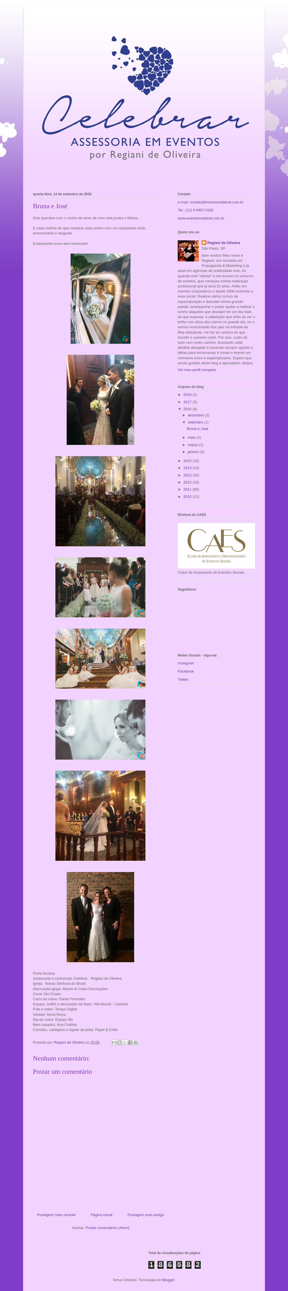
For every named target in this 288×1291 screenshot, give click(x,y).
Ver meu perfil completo (197, 370)
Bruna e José (197, 429)
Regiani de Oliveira (223, 243)
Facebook (186, 671)
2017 (188, 402)
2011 (188, 489)
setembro (196, 422)
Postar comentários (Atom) (107, 1228)
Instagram (186, 663)
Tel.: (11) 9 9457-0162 (195, 210)
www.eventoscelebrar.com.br (201, 218)
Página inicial (101, 1215)
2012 (188, 482)
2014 (188, 468)
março (193, 445)
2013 (188, 475)
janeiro (194, 452)
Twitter (183, 679)
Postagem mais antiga (145, 1215)
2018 (188, 394)
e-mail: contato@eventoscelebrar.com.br (211, 202)
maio (192, 437)
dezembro (196, 415)
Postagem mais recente (56, 1215)
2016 (188, 409)
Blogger (168, 1280)
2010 (188, 496)
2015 (188, 461)
